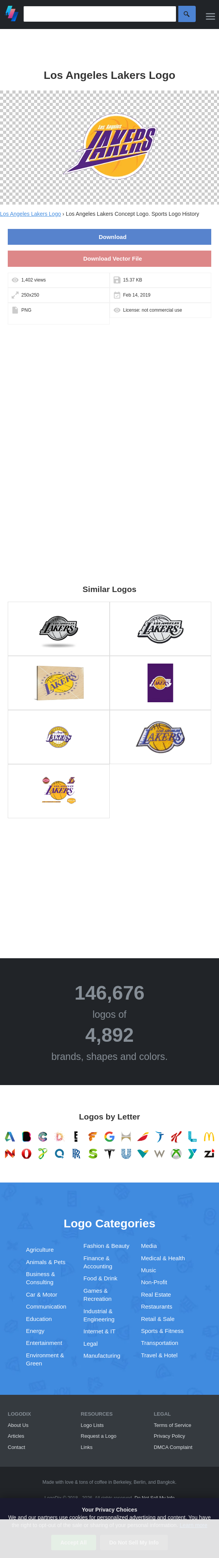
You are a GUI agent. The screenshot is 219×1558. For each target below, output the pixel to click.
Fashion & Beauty (106, 1245)
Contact (16, 1447)
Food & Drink (100, 1278)
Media (149, 1245)
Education (39, 1319)
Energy (35, 1331)
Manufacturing (101, 1355)
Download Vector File (112, 258)
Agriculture (40, 1249)
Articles (16, 1436)
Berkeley (122, 1482)
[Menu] (210, 16)
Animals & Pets (46, 1262)
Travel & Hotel (159, 1355)
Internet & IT (99, 1331)
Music (148, 1270)
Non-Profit (154, 1282)
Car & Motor (41, 1294)
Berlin (140, 1482)
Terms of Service (172, 1425)
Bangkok (166, 1482)
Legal (90, 1343)
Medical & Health (163, 1258)
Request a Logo (98, 1436)
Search (187, 14)
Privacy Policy (169, 1436)
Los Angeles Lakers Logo (30, 214)
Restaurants (156, 1306)
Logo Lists (92, 1425)
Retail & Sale (158, 1319)
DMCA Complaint (173, 1447)
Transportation (159, 1343)
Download (113, 237)
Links (86, 1447)
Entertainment (44, 1343)
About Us (18, 1425)
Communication (46, 1306)
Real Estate (156, 1294)
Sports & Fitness (162, 1331)
